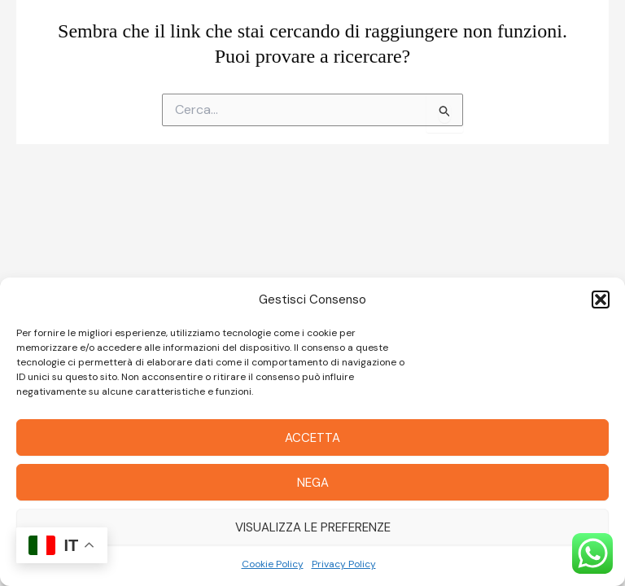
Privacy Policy (344, 564)
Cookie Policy (273, 564)
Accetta (312, 438)
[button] (600, 299)
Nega (313, 482)
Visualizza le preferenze (313, 527)
